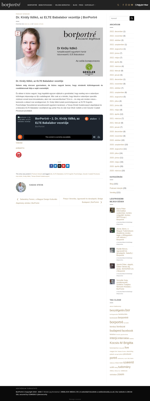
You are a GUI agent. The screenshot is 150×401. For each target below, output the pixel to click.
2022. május (115, 58)
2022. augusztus (116, 49)
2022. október (115, 40)
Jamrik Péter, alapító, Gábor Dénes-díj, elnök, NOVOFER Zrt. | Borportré (125, 268)
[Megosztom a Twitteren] (55, 166)
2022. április (114, 62)
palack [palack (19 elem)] (112, 354)
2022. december (116, 31)
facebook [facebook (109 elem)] (127, 330)
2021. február (115, 123)
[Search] (118, 5)
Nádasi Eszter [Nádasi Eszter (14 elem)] (122, 351)
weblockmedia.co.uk (106, 392)
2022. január (115, 75)
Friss (81, 5)
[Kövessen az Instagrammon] (126, 5)
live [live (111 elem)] (127, 347)
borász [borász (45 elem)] (113, 326)
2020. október (115, 140)
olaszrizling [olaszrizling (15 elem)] (129, 351)
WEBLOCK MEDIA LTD (69, 392)
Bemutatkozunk (46, 5)
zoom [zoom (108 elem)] (120, 374)
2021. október (115, 88)
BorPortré (32, 5)
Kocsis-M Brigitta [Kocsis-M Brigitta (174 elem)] (121, 343)
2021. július (114, 101)
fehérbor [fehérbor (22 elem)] (113, 334)
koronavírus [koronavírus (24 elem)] (114, 348)
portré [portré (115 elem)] (113, 357)
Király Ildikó (26, 176)
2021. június (114, 105)
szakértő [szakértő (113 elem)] (128, 362)
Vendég (113, 192)
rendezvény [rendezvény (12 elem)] (121, 358)
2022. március (115, 66)
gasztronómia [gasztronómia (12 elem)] (124, 334)
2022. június (114, 53)
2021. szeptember (117, 92)
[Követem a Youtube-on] (132, 5)
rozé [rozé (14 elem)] (125, 358)
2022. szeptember (117, 45)
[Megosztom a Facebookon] (51, 166)
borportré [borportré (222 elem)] (116, 322)
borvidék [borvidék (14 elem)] (126, 322)
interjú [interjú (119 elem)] (114, 338)
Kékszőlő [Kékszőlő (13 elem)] (121, 348)
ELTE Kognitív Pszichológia (73, 174)
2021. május (115, 110)
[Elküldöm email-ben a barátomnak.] (59, 166)
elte (51, 174)
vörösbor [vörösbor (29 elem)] (113, 375)
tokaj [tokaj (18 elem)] (116, 367)
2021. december (116, 79)
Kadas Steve (38, 24)
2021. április (114, 114)
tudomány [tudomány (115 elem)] (124, 366)
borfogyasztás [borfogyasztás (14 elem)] (114, 314)
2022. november (116, 36)
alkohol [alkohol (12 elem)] (112, 306)
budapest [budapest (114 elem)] (115, 330)
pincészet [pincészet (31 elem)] (127, 354)
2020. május (115, 162)
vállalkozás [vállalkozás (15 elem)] (124, 371)
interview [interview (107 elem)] (123, 338)
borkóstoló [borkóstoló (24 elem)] (114, 318)
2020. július (114, 153)
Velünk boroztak (63, 5)
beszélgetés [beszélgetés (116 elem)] (117, 310)
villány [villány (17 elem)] (112, 371)
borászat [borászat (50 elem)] (121, 326)
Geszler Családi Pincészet (91, 174)
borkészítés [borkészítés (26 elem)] (122, 314)
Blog (75, 5)
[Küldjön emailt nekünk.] (129, 5)
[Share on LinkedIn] (67, 166)
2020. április (114, 166)
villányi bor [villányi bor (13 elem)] (117, 370)
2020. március (115, 171)
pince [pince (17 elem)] (121, 354)
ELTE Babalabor (58, 174)
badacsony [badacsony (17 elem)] (117, 306)
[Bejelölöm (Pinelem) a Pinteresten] (63, 166)
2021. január (115, 127)
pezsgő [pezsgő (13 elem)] (117, 354)
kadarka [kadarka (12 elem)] (131, 338)
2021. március (115, 118)
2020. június (114, 158)
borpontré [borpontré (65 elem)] (123, 317)
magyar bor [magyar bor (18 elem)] (113, 351)
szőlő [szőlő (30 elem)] (112, 367)
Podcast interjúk (23, 14)
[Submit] (132, 18)
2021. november (116, 84)
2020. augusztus (116, 149)
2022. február (115, 71)
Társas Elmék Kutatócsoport (40, 176)
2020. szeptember (117, 145)
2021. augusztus (116, 97)
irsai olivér (19, 176)
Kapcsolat (90, 5)
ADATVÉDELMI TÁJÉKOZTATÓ (26, 388)
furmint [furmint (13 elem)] (118, 334)
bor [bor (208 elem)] (127, 310)
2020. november (116, 136)
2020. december (116, 132)
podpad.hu (20, 148)
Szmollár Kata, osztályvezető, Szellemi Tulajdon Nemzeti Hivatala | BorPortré (123, 284)
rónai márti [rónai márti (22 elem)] (119, 363)
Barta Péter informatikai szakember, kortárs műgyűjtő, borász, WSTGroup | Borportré (124, 214)
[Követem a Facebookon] (123, 5)
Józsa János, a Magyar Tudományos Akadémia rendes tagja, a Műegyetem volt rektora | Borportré (124, 234)
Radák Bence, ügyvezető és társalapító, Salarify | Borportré (124, 252)
